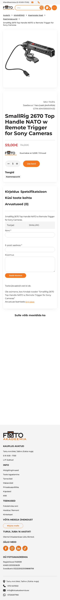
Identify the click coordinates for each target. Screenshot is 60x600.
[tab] (12, 192)
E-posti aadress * (30, 248)
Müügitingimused (11, 470)
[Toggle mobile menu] (54, 7)
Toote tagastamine (11, 474)
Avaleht (6, 15)
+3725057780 (11, 595)
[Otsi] (41, 8)
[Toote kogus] (13, 164)
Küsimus (30, 263)
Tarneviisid (7, 479)
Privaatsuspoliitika (11, 487)
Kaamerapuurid (10, 19)
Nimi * (30, 233)
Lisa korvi (31, 164)
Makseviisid (8, 483)
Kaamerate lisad (35, 15)
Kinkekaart (8, 514)
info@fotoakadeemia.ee (32, 2)
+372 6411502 (39, 2)
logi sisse (30, 302)
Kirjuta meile (13, 526)
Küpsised (7, 491)
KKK (5, 496)
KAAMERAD (19, 15)
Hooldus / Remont (11, 510)
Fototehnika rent (10, 506)
